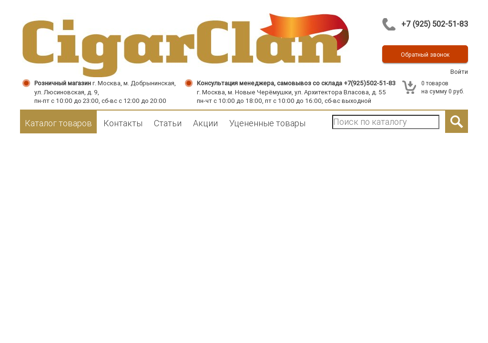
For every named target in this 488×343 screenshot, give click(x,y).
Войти (459, 72)
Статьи (168, 123)
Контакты (122, 123)
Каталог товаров (58, 123)
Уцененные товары (267, 123)
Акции (205, 123)
